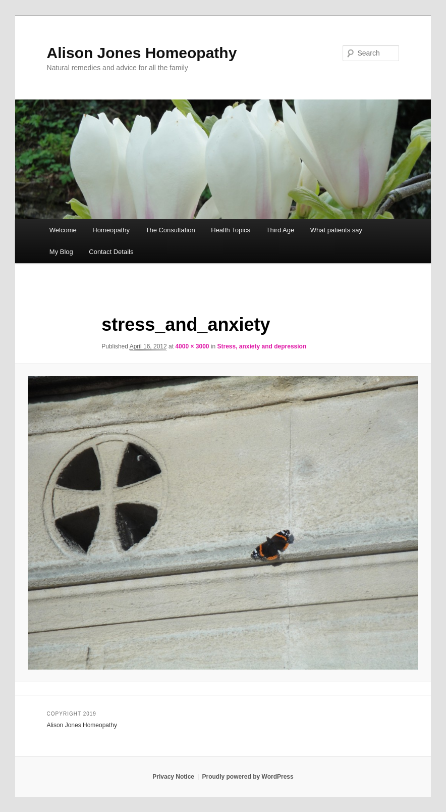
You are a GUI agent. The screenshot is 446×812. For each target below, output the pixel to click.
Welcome (63, 230)
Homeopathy (111, 230)
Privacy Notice (173, 776)
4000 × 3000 (192, 346)
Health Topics (230, 230)
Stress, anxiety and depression (262, 346)
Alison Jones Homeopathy (142, 52)
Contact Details (111, 252)
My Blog (61, 252)
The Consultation (170, 230)
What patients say (336, 230)
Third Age (280, 230)
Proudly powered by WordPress (248, 776)
